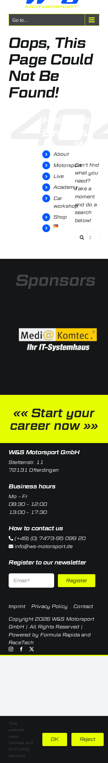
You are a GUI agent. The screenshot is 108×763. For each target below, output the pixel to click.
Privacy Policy (49, 606)
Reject (87, 739)
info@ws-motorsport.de (44, 546)
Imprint (17, 606)
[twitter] (31, 649)
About (61, 154)
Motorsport (68, 165)
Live (59, 176)
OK (54, 739)
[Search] (82, 237)
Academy (65, 187)
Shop (60, 217)
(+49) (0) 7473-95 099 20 (50, 538)
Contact (83, 606)
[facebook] (21, 649)
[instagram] (11, 649)
